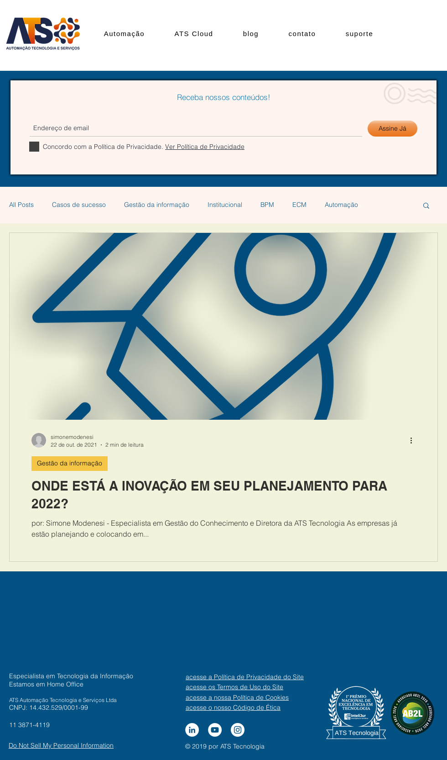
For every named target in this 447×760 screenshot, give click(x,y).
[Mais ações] (414, 440)
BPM (267, 205)
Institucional (225, 205)
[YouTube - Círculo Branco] (215, 730)
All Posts (21, 205)
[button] (426, 206)
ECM (299, 205)
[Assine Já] (392, 129)
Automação (341, 205)
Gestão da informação (156, 205)
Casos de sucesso (79, 205)
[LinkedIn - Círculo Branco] (192, 730)
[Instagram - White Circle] (237, 730)
